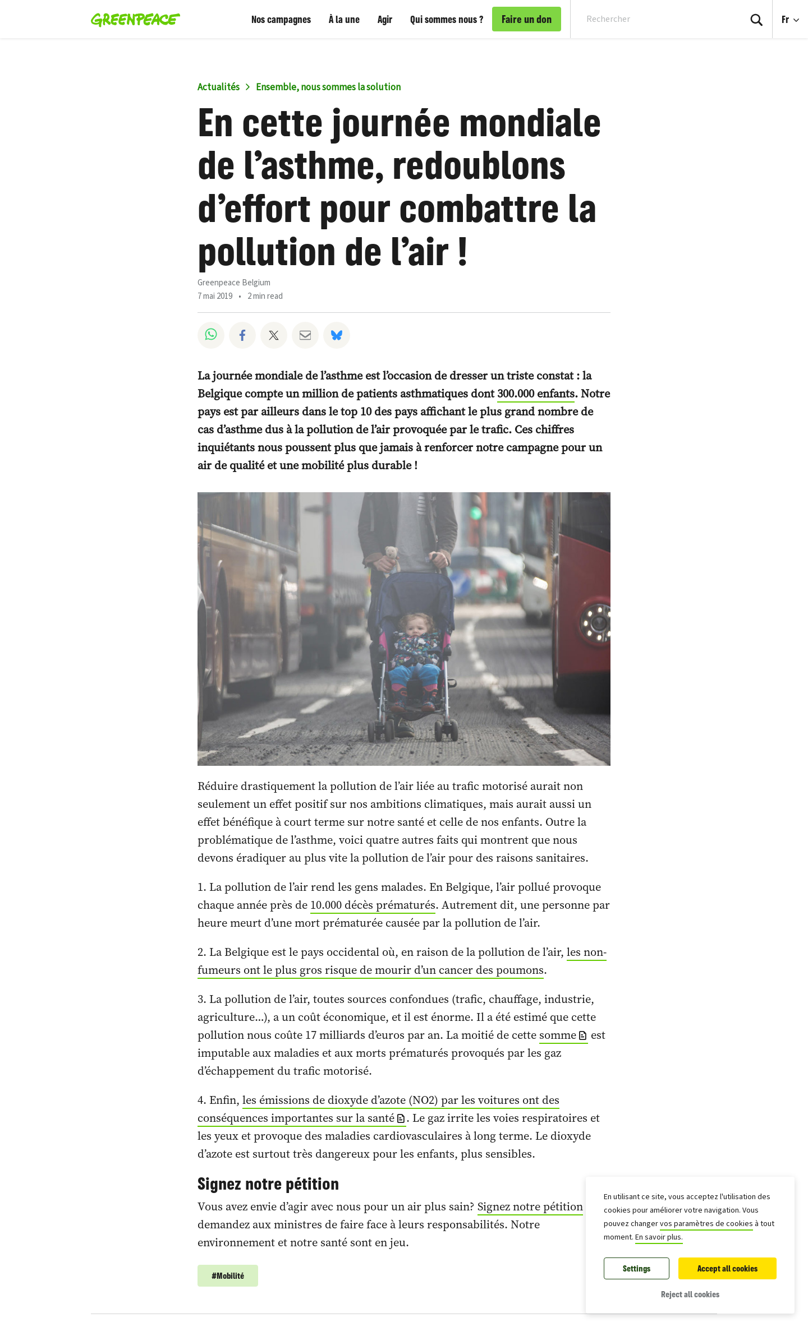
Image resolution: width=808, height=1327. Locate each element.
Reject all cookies (690, 1294)
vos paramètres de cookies (706, 1223)
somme (557, 1035)
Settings (636, 1268)
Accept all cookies (727, 1268)
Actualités (219, 87)
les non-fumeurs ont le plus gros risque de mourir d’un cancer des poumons (402, 961)
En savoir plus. (659, 1237)
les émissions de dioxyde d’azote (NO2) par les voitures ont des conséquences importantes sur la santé (378, 1109)
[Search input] (648, 19)
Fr (786, 19)
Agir (385, 19)
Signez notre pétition (530, 1206)
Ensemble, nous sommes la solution (328, 87)
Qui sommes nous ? (446, 19)
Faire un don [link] (527, 19)
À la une (344, 19)
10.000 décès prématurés (372, 905)
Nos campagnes (281, 19)
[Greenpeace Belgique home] (132, 19)
